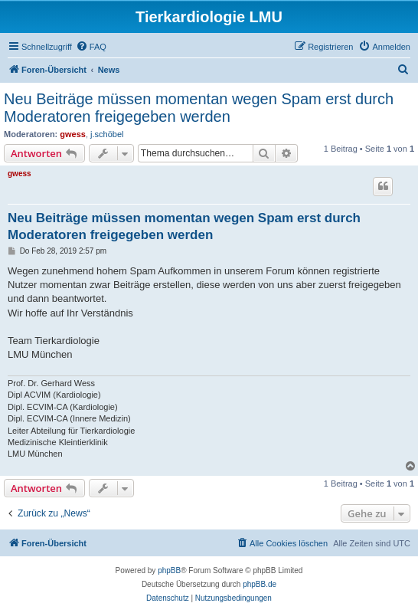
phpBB (169, 570)
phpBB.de (259, 584)
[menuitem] (91, 47)
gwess (73, 134)
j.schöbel (106, 134)
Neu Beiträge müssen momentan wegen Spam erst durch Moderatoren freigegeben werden (199, 107)
